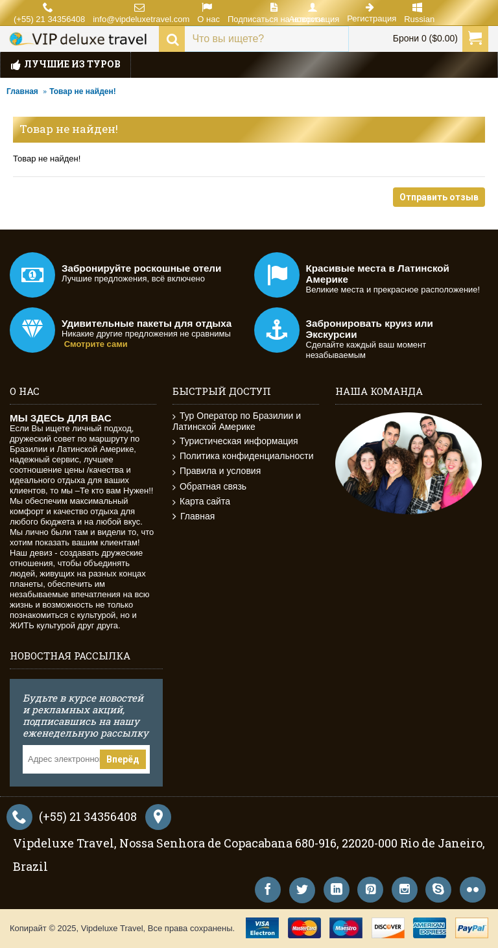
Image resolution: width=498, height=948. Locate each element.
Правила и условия (216, 471)
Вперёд (122, 759)
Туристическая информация (235, 441)
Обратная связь (209, 486)
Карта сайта (201, 501)
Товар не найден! (82, 91)
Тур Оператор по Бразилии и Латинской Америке (236, 421)
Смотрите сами (96, 344)
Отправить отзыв (439, 197)
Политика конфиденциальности (243, 456)
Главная (22, 91)
